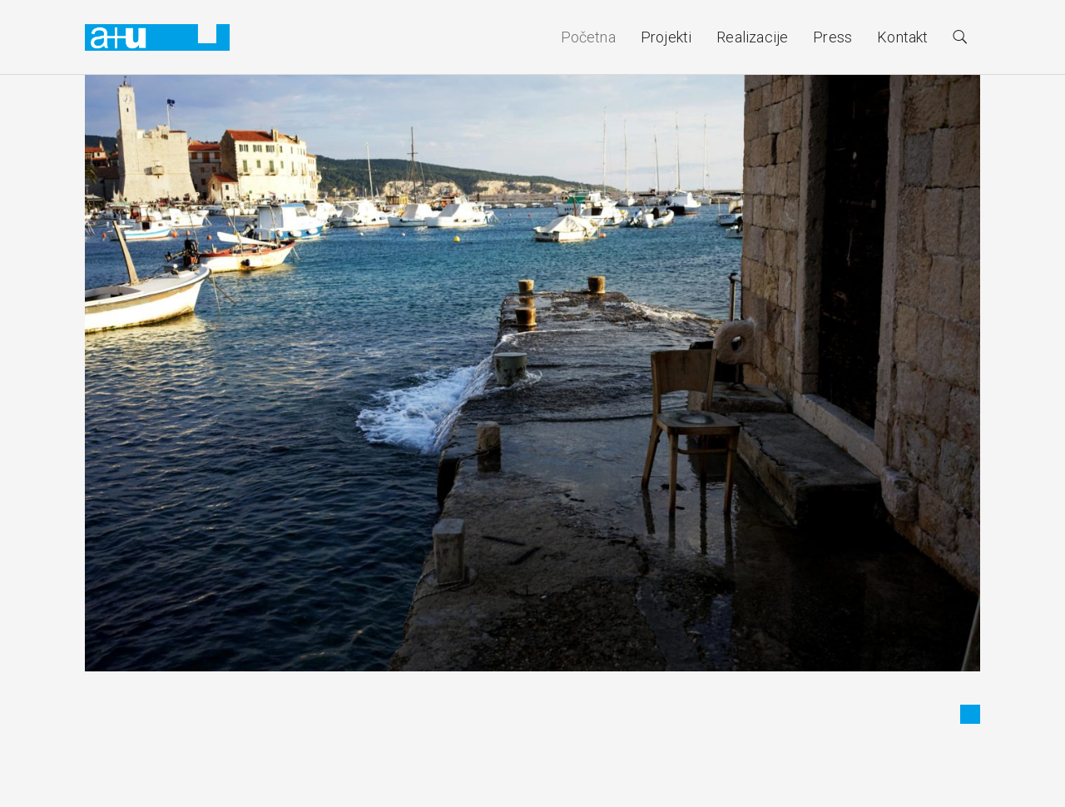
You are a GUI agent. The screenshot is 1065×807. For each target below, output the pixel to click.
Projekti (666, 37)
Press (832, 37)
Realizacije (752, 37)
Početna (588, 37)
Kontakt (902, 37)
